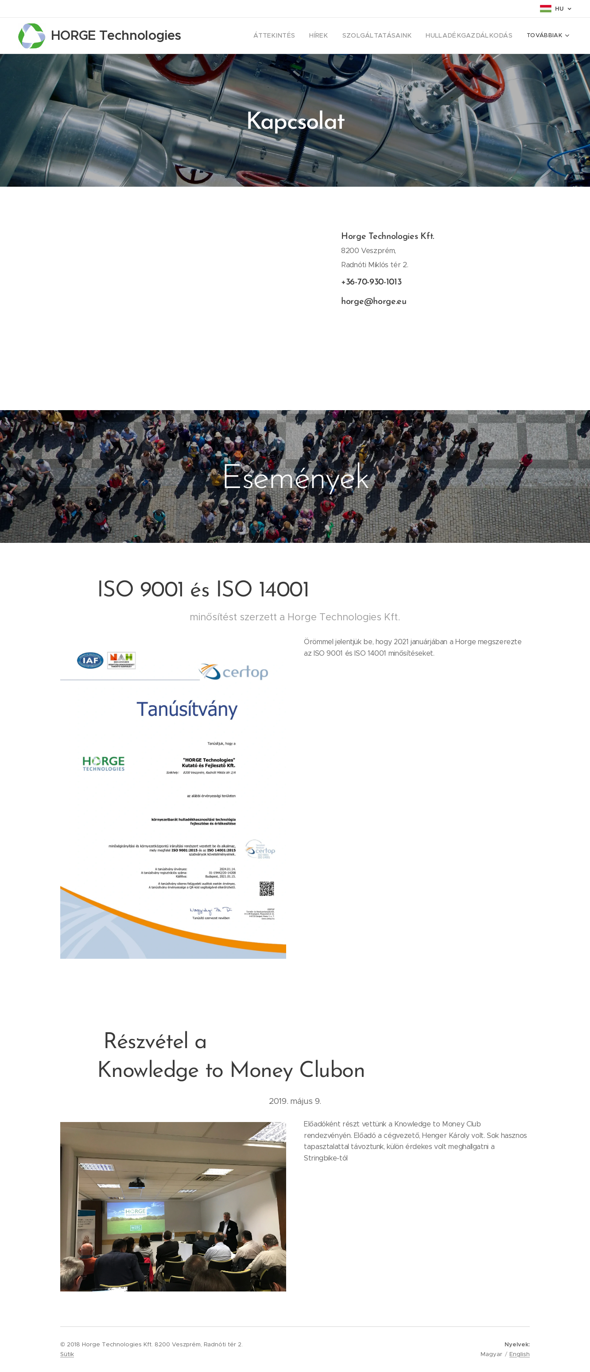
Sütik (67, 1354)
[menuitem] (297, 36)
